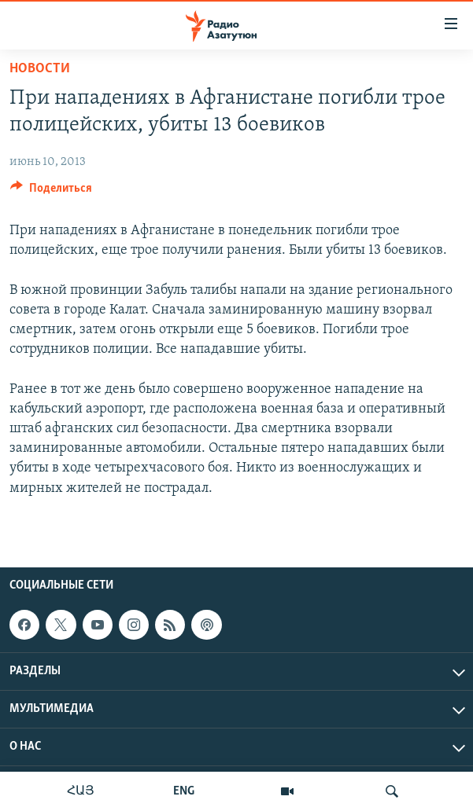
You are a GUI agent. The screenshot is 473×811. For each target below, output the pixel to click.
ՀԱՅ (80, 791)
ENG (183, 791)
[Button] (51, 192)
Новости (39, 68)
